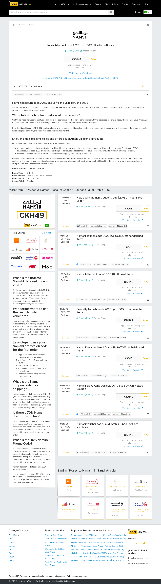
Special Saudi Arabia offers (56, 539)
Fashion (98, 4)
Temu (69, 490)
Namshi (32, 25)
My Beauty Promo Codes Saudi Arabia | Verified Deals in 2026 (97, 546)
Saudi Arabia (14, 535)
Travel (147, 4)
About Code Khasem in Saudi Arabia (54, 557)
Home (54, 4)
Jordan (11, 560)
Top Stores (19, 232)
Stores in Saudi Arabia (54, 535)
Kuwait (12, 542)
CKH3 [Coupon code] (128, 208)
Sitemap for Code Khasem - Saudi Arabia (56, 550)
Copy (93, 59)
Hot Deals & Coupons (82, 4)
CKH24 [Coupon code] (128, 320)
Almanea (141, 515)
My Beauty (117, 490)
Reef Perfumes (141, 490)
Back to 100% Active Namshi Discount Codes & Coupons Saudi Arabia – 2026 (80, 78)
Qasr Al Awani (93, 513)
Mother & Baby (111, 4)
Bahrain (12, 546)
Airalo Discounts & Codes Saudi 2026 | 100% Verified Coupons (97, 553)
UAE (10, 539)
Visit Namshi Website (80, 73)
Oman (11, 550)
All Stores (65, 4)
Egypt (11, 557)
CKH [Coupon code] (128, 247)
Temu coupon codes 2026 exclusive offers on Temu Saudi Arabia (98, 535)
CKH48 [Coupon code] (128, 435)
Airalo (68, 515)
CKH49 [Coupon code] (76, 59)
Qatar (11, 553)
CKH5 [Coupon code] (128, 358)
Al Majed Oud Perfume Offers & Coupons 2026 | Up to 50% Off (97, 560)
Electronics (136, 4)
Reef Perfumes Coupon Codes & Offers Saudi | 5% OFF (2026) (97, 550)
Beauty (125, 4)
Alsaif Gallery (93, 493)
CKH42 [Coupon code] (128, 397)
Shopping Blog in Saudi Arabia (54, 544)
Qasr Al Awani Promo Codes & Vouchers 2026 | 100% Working (97, 557)
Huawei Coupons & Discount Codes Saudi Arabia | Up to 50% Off (98, 539)
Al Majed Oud (117, 515)
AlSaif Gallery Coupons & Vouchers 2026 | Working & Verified (97, 542)
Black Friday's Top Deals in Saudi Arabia (56, 563)
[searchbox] (58, 12)
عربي (138, 12)
